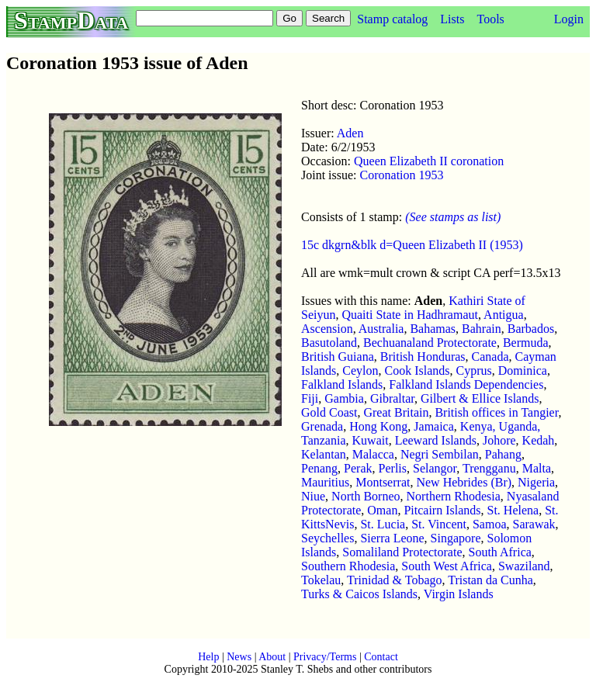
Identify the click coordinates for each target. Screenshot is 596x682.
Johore (499, 440)
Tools (490, 19)
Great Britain (395, 412)
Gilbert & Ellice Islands (480, 398)
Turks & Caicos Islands (359, 594)
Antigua (503, 314)
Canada (490, 356)
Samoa (490, 524)
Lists (452, 19)
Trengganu (489, 468)
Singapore (456, 538)
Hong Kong (378, 426)
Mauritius (325, 482)
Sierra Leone (392, 538)
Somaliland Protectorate (402, 552)
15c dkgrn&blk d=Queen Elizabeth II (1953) (412, 244)
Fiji (309, 398)
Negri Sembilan (439, 454)
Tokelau (321, 580)
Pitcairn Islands (442, 510)
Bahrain (481, 328)
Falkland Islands (342, 384)
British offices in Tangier (496, 412)
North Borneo (365, 496)
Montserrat (382, 482)
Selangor (434, 468)
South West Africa (446, 566)
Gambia (344, 398)
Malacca (373, 454)
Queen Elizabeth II (401, 161)
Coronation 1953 (402, 175)
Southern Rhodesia (348, 566)
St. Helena (513, 510)
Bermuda (526, 342)
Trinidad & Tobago (394, 580)
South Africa (500, 552)
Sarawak (534, 524)
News (239, 657)
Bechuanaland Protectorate (430, 342)
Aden (350, 133)
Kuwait (370, 440)
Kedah (538, 440)
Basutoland (329, 342)
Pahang (503, 454)
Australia (381, 328)
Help (208, 657)
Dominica (522, 370)
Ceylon (360, 370)
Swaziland (524, 566)
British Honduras (423, 356)
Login (569, 19)
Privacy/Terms (324, 657)
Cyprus (474, 370)
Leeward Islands (435, 440)
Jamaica (434, 426)
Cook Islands (417, 370)
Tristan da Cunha (490, 580)
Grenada (322, 426)
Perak (358, 468)
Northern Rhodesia (454, 496)
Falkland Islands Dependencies (466, 384)
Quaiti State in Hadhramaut (409, 314)
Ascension (327, 328)
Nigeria (536, 482)
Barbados (531, 328)
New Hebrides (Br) (463, 482)
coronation (476, 161)
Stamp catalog (392, 19)
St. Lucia (382, 524)
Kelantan (323, 454)
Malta (536, 468)
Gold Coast (329, 412)
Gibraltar (392, 398)
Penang (319, 468)
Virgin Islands (459, 594)
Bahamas (433, 328)
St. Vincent (438, 524)
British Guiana (337, 356)
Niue (313, 496)
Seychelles (327, 538)
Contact (381, 657)
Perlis (393, 468)
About (272, 657)
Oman (382, 510)
